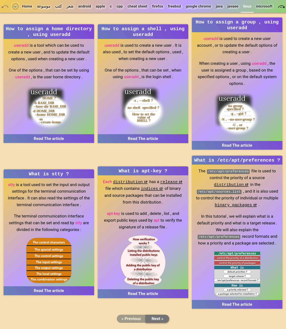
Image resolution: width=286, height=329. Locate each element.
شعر (70, 6)
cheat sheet (137, 6)
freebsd (174, 6)
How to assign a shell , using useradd (143, 32)
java (219, 6)
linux (247, 6)
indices (149, 191)
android (84, 6)
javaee (232, 6)
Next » (157, 321)
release (169, 184)
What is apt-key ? (143, 173)
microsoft (264, 6)
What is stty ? (49, 176)
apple (100, 6)
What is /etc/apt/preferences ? (237, 162)
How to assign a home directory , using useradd (49, 32)
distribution (128, 184)
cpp (120, 6)
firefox (157, 6)
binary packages (233, 207)
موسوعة (43, 6)
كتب (58, 6)
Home (22, 6)
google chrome (198, 6)
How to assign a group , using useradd (237, 25)
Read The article (49, 140)
